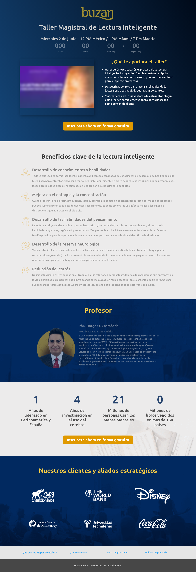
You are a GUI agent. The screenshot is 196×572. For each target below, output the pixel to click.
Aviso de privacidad (117, 552)
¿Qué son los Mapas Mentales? (39, 552)
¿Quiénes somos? (78, 552)
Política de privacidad (156, 552)
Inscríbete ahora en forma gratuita (98, 126)
